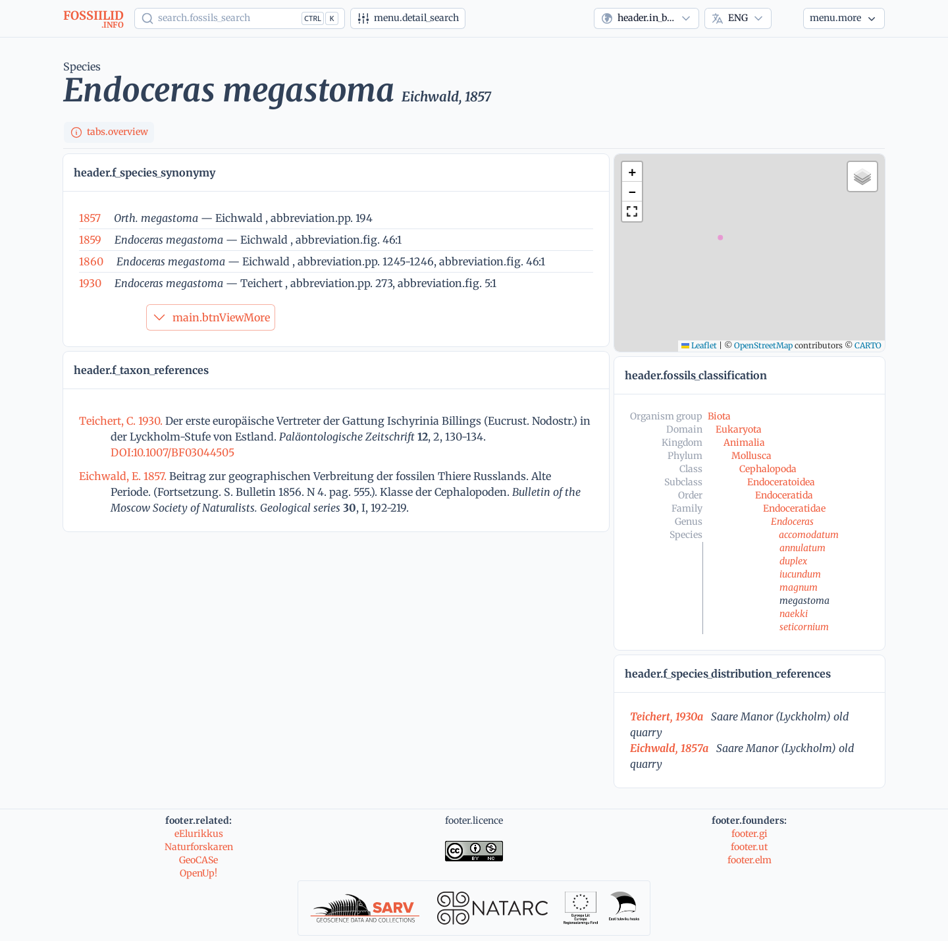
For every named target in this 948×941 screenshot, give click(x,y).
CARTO (868, 345)
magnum (798, 587)
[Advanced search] (407, 18)
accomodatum (809, 535)
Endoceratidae (794, 508)
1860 (91, 261)
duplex (793, 561)
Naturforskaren (199, 847)
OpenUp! (198, 873)
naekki (793, 614)
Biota (719, 416)
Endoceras (792, 521)
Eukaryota (739, 429)
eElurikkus (198, 834)
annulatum (802, 548)
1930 (90, 283)
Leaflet (699, 345)
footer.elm (749, 860)
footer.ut (749, 847)
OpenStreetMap (763, 345)
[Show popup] (239, 18)
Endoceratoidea (781, 482)
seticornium (804, 627)
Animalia (744, 442)
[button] (632, 172)
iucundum (800, 574)
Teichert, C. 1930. (122, 420)
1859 (90, 239)
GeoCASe (198, 860)
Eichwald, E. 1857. (124, 476)
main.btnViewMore (210, 317)
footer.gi (749, 834)
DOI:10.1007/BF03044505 (172, 452)
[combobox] (646, 18)
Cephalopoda (768, 469)
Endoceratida (784, 495)
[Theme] (787, 18)
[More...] (844, 18)
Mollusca (751, 456)
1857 (90, 218)
